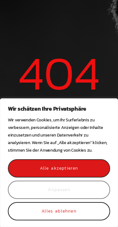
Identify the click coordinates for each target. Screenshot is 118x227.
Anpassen (59, 189)
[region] (59, 162)
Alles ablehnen (59, 211)
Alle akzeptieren (59, 168)
